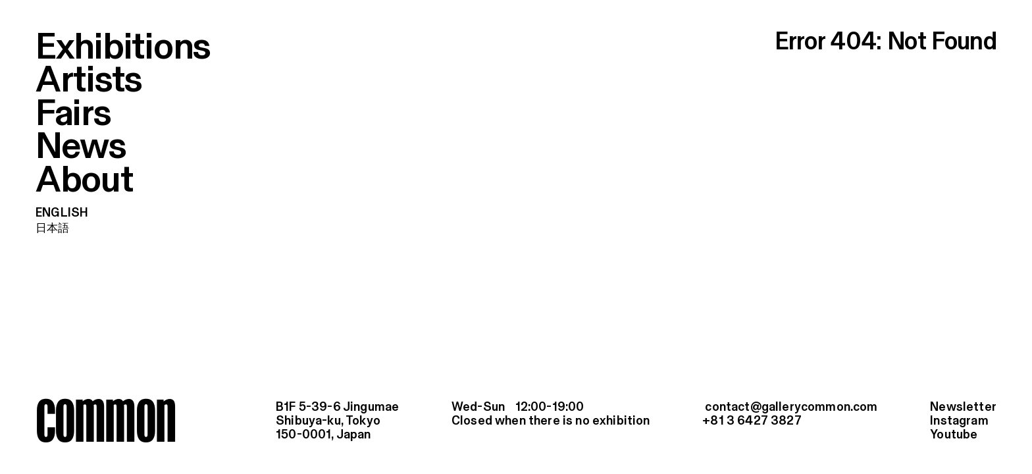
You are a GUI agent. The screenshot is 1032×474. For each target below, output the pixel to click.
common (105, 420)
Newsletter (963, 407)
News (81, 147)
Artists (89, 81)
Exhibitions (123, 48)
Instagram (959, 421)
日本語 (53, 228)
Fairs (73, 114)
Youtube (953, 435)
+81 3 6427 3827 (752, 421)
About (85, 181)
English (62, 213)
